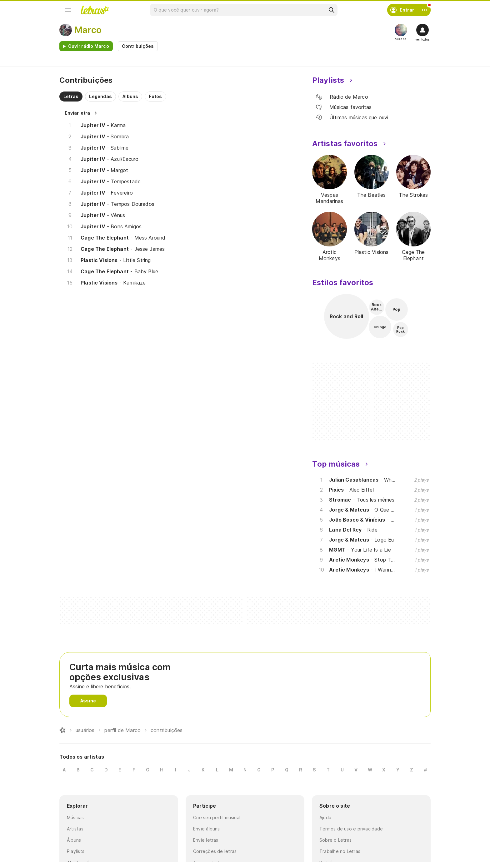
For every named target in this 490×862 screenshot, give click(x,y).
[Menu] (68, 10)
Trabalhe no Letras (339, 851)
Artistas (75, 828)
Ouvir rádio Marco (88, 46)
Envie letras (205, 840)
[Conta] (424, 10)
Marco (88, 30)
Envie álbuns (206, 828)
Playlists (75, 851)
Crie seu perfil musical (216, 817)
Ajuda (325, 817)
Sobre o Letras (335, 840)
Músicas (75, 817)
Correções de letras (215, 851)
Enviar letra (77, 113)
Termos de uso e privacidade (351, 828)
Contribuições (138, 46)
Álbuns (74, 840)
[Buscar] (331, 10)
